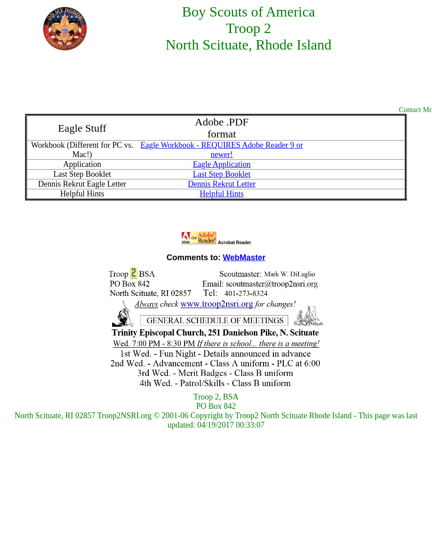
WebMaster (244, 257)
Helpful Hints (222, 193)
